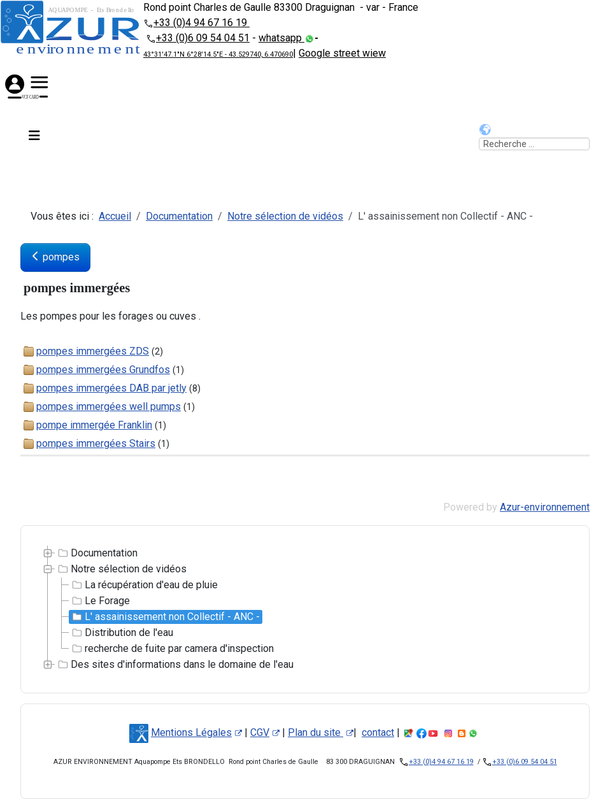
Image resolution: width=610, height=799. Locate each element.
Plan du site (320, 732)
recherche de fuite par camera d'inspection (171, 649)
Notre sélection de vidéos (121, 569)
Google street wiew (342, 53)
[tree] (305, 609)
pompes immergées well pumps (108, 406)
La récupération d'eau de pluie (143, 585)
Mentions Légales (196, 732)
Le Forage (99, 601)
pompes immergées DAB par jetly (111, 388)
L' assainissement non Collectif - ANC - (164, 617)
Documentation (96, 553)
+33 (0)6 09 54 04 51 (203, 38)
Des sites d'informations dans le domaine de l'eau (174, 665)
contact (378, 732)
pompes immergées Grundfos (103, 370)
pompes (55, 257)
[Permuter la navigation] (33, 137)
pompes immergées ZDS (92, 351)
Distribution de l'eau (121, 633)
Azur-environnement (545, 507)
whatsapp (281, 38)
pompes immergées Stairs (95, 443)
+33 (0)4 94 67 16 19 (201, 23)
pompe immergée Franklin (94, 425)
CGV (265, 732)
